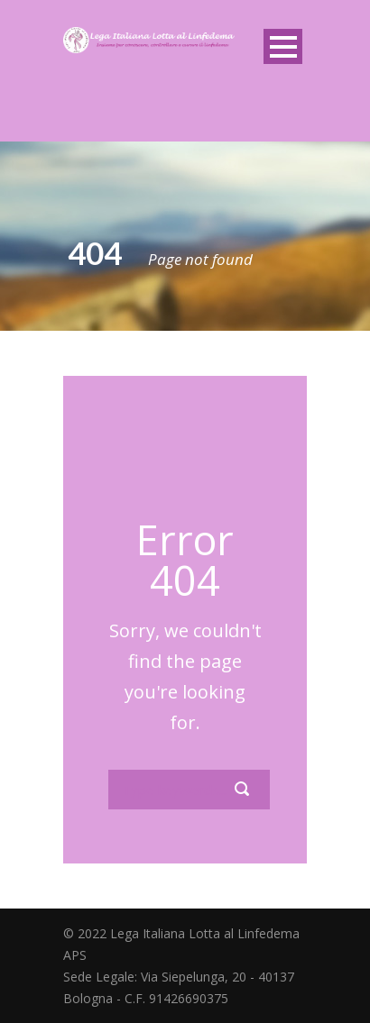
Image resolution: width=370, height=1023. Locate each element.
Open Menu (283, 46)
